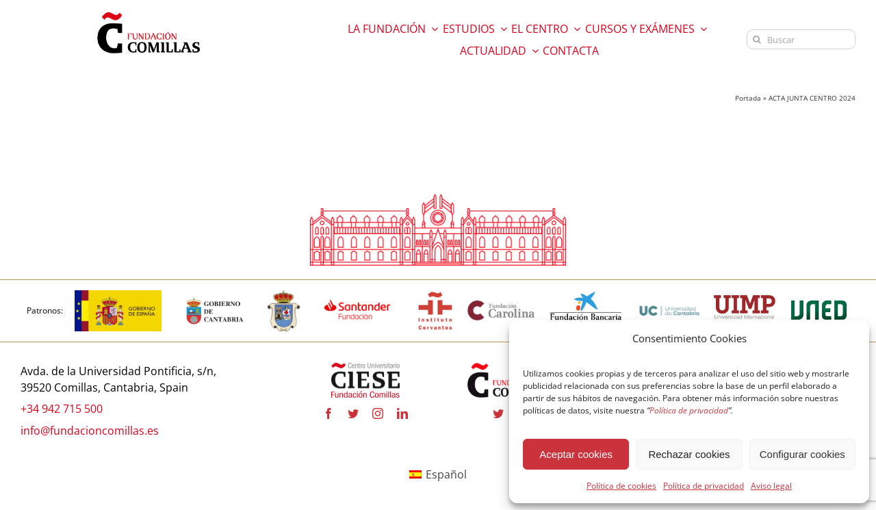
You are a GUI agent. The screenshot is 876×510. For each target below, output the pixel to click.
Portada (748, 98)
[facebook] (328, 413)
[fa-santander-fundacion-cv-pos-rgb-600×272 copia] (357, 295)
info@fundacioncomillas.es (90, 430)
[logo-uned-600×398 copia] (818, 295)
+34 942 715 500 (62, 408)
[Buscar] (801, 39)
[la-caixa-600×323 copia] (586, 295)
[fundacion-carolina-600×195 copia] (501, 304)
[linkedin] (402, 413)
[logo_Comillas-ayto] (284, 295)
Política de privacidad (703, 486)
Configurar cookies (802, 454)
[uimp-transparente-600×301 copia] (744, 300)
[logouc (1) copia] (669, 295)
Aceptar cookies (576, 454)
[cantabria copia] (215, 295)
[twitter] (353, 413)
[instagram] (377, 413)
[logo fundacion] (148, 12)
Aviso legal (771, 486)
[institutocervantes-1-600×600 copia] (435, 295)
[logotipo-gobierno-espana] (118, 295)
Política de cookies (621, 486)
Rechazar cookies (689, 454)
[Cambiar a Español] (438, 475)
